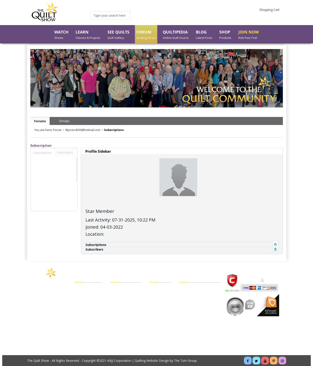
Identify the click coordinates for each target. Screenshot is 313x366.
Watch (79, 289)
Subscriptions (96, 245)
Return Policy (159, 320)
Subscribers (94, 249)
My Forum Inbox (122, 307)
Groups (64, 121)
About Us (81, 332)
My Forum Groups (124, 301)
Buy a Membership (88, 338)
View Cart (156, 289)
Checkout (156, 295)
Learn (79, 295)
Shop (78, 313)
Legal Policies (189, 289)
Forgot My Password (126, 326)
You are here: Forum (48, 130)
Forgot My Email (122, 319)
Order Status (159, 307)
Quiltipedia (82, 320)
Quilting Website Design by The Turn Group (166, 360)
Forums (40, 121)
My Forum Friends (124, 295)
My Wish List (159, 301)
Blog (78, 326)
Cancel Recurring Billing (196, 313)
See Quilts (82, 301)
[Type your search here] (110, 15)
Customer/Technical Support (200, 301)
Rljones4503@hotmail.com (82, 130)
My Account (119, 289)
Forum (79, 307)
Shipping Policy (160, 313)
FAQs (184, 295)
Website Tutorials (192, 320)
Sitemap (186, 307)
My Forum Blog (122, 313)
